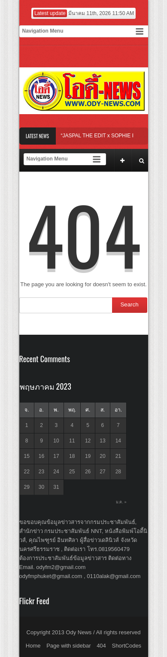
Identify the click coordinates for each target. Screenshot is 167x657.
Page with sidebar (68, 645)
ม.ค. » (121, 502)
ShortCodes (126, 645)
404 (101, 645)
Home (33, 645)
